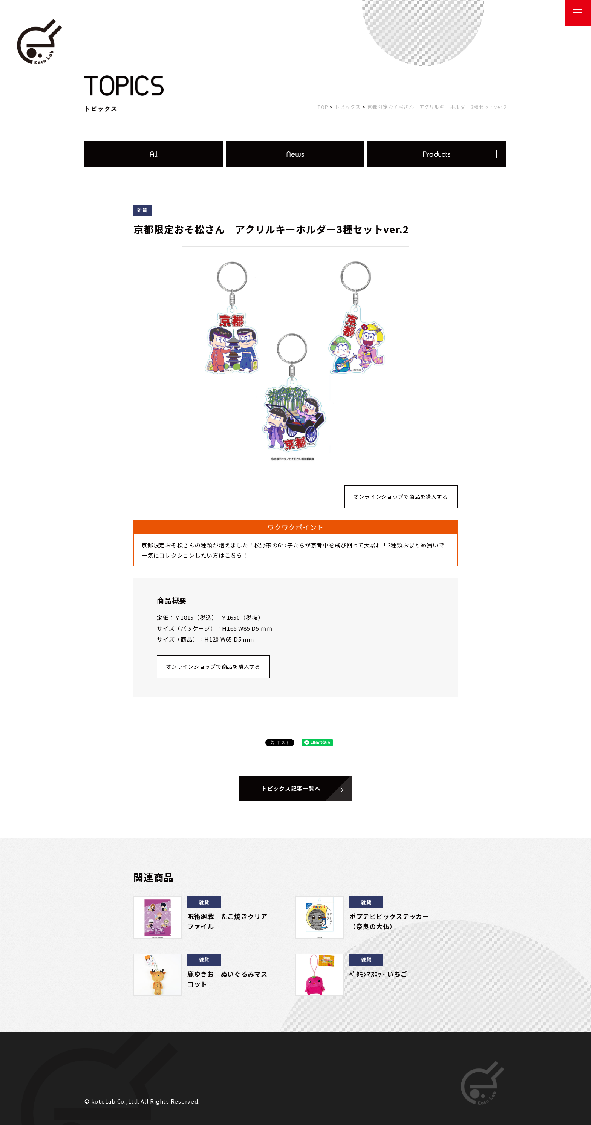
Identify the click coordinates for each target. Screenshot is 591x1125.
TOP (323, 106)
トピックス (348, 106)
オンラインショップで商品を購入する (401, 496)
